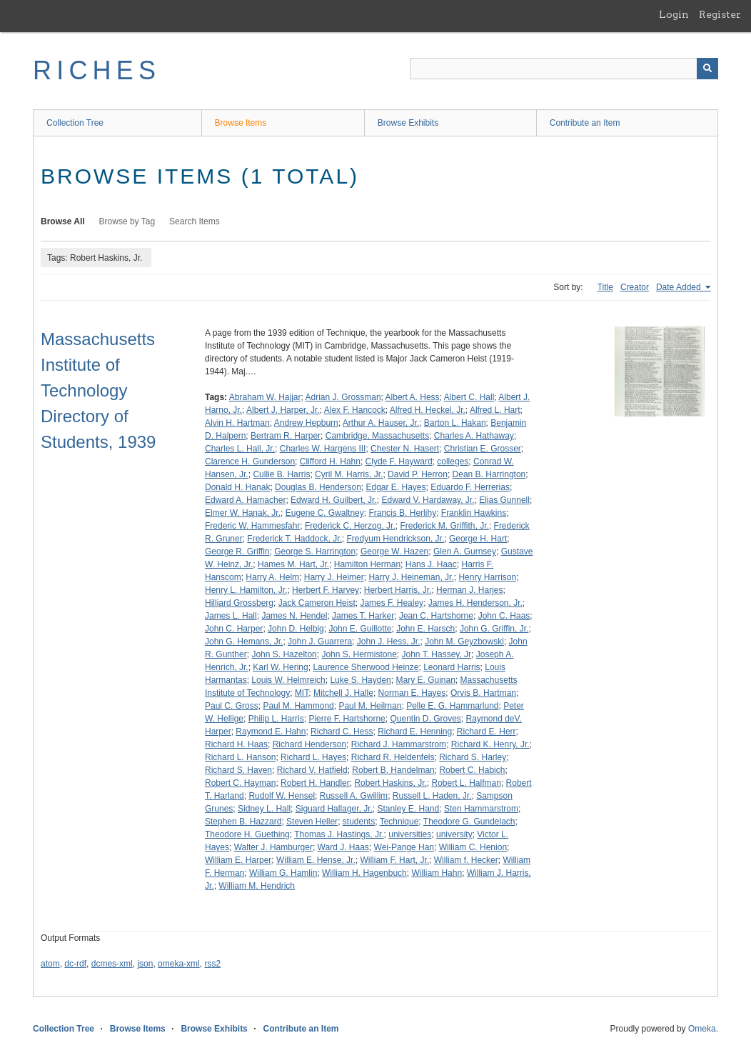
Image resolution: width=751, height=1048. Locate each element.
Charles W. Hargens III (323, 449)
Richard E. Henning (415, 732)
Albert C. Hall (469, 397)
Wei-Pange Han (404, 847)
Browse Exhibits (408, 123)
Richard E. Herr (486, 732)
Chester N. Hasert (405, 449)
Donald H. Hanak (237, 487)
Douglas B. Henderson (318, 487)
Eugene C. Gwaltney (325, 513)
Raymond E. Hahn (271, 732)
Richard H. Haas (236, 744)
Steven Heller (312, 822)
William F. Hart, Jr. (394, 860)
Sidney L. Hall (264, 809)
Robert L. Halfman (465, 783)
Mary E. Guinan (425, 680)
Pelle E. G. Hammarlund (452, 706)
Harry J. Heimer (334, 577)
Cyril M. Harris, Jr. (349, 474)
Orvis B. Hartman (483, 693)
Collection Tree (75, 123)
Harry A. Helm (272, 577)
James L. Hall (231, 616)
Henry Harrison (487, 577)
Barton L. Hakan (455, 423)
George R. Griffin (237, 552)
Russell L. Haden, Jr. (432, 796)
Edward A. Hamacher (245, 500)
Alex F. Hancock (354, 410)
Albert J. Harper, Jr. (283, 410)
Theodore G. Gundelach (469, 822)
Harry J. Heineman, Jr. (410, 577)
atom (50, 964)
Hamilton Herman (367, 564)
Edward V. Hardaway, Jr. (427, 500)
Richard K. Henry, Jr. (490, 744)
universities (409, 834)
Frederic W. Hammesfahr (252, 526)
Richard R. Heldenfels (393, 757)
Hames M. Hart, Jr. (293, 564)
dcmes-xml (112, 964)
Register (720, 14)
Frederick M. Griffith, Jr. (444, 526)
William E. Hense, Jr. (316, 860)
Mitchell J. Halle (343, 693)
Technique (399, 822)
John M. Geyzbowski (464, 642)
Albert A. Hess (412, 397)
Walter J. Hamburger (273, 847)
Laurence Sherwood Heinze (365, 667)
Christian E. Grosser (482, 449)
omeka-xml (179, 964)
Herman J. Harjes (469, 590)
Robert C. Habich (472, 770)
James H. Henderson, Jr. (475, 603)
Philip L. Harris (276, 719)
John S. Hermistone (358, 654)
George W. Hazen (394, 552)
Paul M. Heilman (369, 706)
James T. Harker (363, 616)
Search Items (194, 221)
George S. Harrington (315, 552)
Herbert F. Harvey (325, 590)
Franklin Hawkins (473, 513)
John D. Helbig (296, 629)
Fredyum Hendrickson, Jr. (396, 539)
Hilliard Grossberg (239, 603)
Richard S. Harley (472, 757)
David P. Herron (418, 474)
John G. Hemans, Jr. (244, 642)
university (454, 834)
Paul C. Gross (231, 706)
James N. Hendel (294, 616)
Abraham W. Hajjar (265, 397)
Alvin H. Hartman (237, 423)
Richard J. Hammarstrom (398, 744)
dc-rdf (75, 964)
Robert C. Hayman (240, 783)
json (145, 964)
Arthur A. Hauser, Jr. (381, 423)
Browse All (63, 221)
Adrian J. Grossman (343, 397)
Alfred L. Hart (495, 410)
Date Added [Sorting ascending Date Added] (679, 287)
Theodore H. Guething (247, 834)
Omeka (702, 1029)
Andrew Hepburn (306, 423)
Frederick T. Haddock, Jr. (294, 539)
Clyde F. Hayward (399, 461)
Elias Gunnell (504, 500)
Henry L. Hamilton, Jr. (246, 590)
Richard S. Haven (238, 770)
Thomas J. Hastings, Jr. (338, 834)
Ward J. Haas (343, 847)
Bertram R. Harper (286, 436)
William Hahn (436, 873)
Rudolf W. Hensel (281, 796)
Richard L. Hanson (240, 757)
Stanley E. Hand (408, 809)
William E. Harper (238, 860)
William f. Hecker (466, 860)
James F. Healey (391, 603)
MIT (301, 693)
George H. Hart (478, 539)
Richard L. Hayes (313, 757)
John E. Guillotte (359, 629)
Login (674, 14)
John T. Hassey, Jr (437, 654)
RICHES (97, 70)
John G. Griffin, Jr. (494, 629)
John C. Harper (234, 629)
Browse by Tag (127, 221)
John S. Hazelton (283, 654)
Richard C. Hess (342, 732)
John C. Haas (504, 616)
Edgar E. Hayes (395, 487)
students (359, 822)
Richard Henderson (309, 744)
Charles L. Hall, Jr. (240, 449)
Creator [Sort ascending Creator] (634, 287)
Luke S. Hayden (360, 680)
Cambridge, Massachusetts (377, 436)
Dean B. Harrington (489, 474)
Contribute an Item (585, 123)
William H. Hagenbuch (364, 873)
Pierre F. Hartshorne (346, 719)
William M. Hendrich (256, 886)
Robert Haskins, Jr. (390, 783)
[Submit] (707, 68)
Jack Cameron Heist (317, 603)
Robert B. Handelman (393, 770)
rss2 (212, 964)
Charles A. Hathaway (474, 436)
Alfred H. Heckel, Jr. (427, 410)
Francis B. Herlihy (402, 513)
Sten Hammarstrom (481, 809)
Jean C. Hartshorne (436, 616)
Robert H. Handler (315, 783)
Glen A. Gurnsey (464, 552)
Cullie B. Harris (281, 474)
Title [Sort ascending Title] (605, 287)
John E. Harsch (425, 629)
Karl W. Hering (280, 667)
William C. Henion (473, 847)
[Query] (564, 68)
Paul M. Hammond (298, 706)
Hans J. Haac (431, 564)
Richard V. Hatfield (312, 770)
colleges (452, 461)
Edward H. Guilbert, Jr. (334, 500)
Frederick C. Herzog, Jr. (350, 526)
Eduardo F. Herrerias (470, 487)
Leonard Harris (451, 667)
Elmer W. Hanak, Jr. (243, 513)
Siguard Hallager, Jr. (334, 809)
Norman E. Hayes (412, 693)
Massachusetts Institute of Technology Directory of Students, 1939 (98, 390)
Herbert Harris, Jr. (398, 590)
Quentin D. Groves (425, 719)
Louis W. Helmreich (288, 680)
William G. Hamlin (283, 873)
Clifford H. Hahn (330, 461)
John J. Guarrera (320, 642)
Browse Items (241, 123)
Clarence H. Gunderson (250, 461)
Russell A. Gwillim (354, 796)
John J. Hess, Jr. (388, 642)
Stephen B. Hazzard (243, 822)
